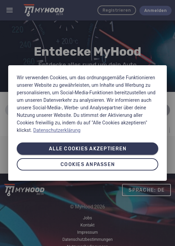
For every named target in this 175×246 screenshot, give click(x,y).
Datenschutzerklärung (56, 130)
